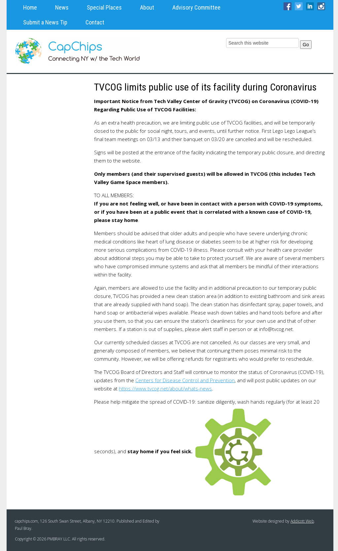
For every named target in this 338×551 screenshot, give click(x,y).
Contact (94, 22)
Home (30, 7)
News (62, 7)
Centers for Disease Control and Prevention (185, 380)
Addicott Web (302, 521)
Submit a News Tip (45, 22)
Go (306, 44)
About (147, 7)
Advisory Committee (196, 7)
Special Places (104, 7)
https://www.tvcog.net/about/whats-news (165, 388)
